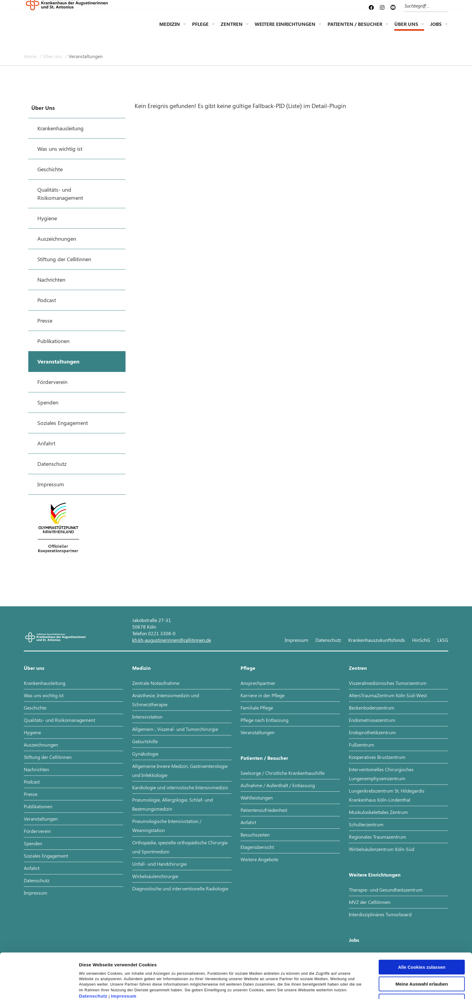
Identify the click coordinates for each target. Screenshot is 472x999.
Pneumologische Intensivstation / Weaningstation (166, 825)
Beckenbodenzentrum (371, 707)
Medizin (169, 29)
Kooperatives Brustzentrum (377, 757)
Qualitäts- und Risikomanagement (59, 720)
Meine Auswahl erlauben (422, 950)
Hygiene (32, 732)
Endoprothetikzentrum (372, 732)
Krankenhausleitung (44, 683)
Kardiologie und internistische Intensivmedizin (180, 787)
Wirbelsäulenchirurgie (155, 876)
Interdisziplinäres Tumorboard (380, 914)
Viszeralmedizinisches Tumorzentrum (388, 683)
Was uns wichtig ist (44, 695)
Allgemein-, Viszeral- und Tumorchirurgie (175, 729)
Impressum (124, 962)
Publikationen (38, 806)
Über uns (406, 29)
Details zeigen (320, 987)
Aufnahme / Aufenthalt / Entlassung (278, 785)
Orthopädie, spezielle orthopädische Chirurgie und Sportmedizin (180, 847)
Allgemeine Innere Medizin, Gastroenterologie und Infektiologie (180, 770)
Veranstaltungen (86, 56)
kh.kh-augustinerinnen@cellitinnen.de (171, 640)
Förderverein (37, 831)
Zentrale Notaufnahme (155, 683)
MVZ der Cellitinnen (369, 902)
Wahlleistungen (257, 797)
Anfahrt (31, 868)
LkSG (442, 640)
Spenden (33, 843)
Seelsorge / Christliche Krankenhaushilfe (282, 773)
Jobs (436, 29)
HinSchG (421, 640)
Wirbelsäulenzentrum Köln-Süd (381, 849)
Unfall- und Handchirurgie (159, 864)
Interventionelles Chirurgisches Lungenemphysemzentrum (381, 773)
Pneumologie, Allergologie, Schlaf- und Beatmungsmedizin (172, 804)
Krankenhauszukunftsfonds (376, 640)
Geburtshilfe (145, 741)
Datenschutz (93, 962)
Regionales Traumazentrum (377, 837)
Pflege (200, 29)
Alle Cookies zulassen (422, 933)
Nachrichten (36, 769)
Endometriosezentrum (372, 720)
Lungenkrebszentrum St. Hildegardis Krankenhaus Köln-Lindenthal (386, 795)
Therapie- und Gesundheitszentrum (386, 889)
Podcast (32, 781)
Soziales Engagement (46, 855)
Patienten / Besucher (355, 29)
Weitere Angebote (259, 859)
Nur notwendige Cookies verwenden (421, 970)
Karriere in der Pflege (262, 695)
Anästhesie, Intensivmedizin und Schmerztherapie (165, 699)
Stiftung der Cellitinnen (48, 757)
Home (31, 56)
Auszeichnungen (41, 744)
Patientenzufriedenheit (264, 810)
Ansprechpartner (258, 683)
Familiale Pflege (257, 707)
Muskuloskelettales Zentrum (378, 812)
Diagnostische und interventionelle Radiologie (180, 888)
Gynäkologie (145, 753)
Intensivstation (147, 716)
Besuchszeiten (255, 834)
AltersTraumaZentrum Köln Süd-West (388, 695)
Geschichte (35, 707)
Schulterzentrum (366, 824)
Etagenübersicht (257, 847)
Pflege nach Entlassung (264, 720)
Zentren (232, 29)
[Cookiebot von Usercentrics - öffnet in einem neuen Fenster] (39, 987)
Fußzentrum (361, 744)
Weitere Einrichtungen (285, 29)
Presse (30, 794)
